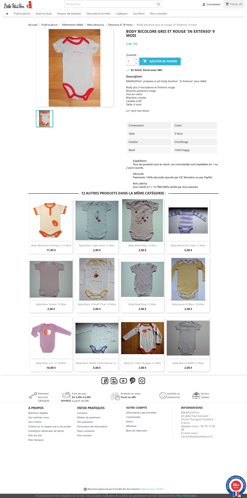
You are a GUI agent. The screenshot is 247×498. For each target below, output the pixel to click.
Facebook (105, 381)
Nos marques (36, 439)
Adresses (131, 426)
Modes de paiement (88, 417)
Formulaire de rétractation (92, 426)
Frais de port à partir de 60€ (76, 397)
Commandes (133, 417)
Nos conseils (84, 435)
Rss (114, 381)
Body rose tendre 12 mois (51, 304)
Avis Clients (35, 421)
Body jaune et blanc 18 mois (188, 304)
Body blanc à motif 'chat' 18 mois (97, 304)
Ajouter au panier (160, 61)
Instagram (142, 381)
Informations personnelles (141, 412)
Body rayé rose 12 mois (142, 304)
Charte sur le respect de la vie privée (49, 426)
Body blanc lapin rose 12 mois (97, 245)
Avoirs (129, 421)
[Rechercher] (113, 4)
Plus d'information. (187, 495)
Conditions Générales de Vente (46, 431)
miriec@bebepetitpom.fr (197, 436)
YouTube (123, 381)
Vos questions (85, 421)
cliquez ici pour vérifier (152, 489)
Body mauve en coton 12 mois (188, 245)
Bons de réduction (136, 430)
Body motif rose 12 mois (142, 245)
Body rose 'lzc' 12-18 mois (51, 363)
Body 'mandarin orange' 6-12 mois (51, 245)
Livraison (82, 413)
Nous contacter (86, 431)
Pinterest (132, 381)
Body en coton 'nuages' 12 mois (142, 363)
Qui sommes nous (38, 417)
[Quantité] (130, 61)
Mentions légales (38, 413)
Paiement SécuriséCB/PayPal (43, 397)
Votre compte (136, 408)
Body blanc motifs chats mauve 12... (97, 363)
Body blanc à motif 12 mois (188, 363)
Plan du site (35, 435)
